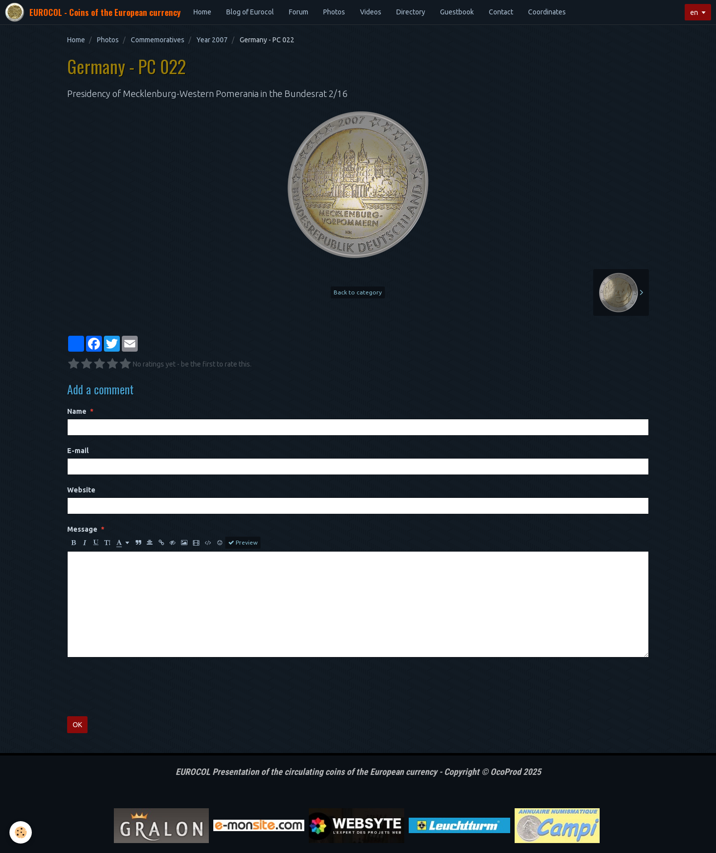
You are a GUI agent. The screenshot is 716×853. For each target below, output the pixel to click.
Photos (334, 12)
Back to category (358, 292)
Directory (410, 12)
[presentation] (142, 686)
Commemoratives (157, 40)
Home (202, 12)
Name (77, 411)
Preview (243, 542)
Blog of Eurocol (250, 12)
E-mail (78, 451)
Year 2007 (212, 40)
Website (81, 490)
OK (77, 725)
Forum (298, 12)
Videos (370, 12)
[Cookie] (21, 832)
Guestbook (457, 12)
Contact (501, 12)
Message (82, 529)
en (694, 12)
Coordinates (547, 12)
